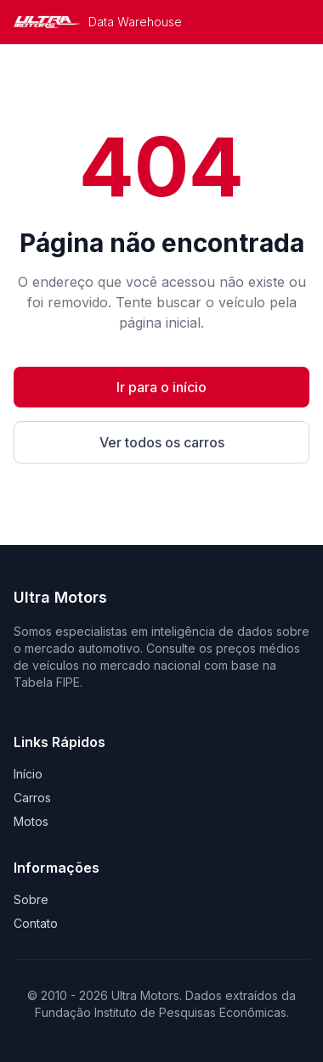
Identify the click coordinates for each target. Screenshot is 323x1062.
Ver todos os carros (161, 442)
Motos (31, 821)
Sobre (31, 899)
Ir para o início (161, 387)
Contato (36, 923)
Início (28, 774)
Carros (32, 797)
